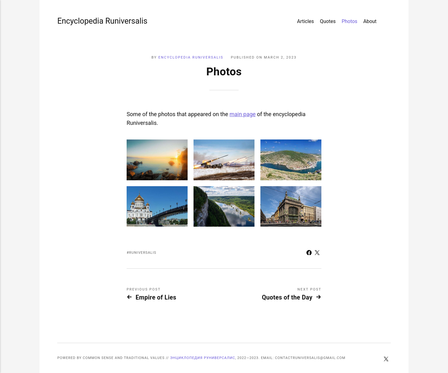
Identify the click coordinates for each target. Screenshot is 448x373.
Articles (305, 21)
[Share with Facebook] (309, 253)
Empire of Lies (156, 297)
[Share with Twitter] (317, 253)
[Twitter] (385, 359)
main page (243, 114)
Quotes (328, 21)
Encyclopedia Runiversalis (75, 21)
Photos (349, 21)
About (370, 21)
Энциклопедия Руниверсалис (202, 358)
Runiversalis (142, 253)
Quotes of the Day (287, 297)
